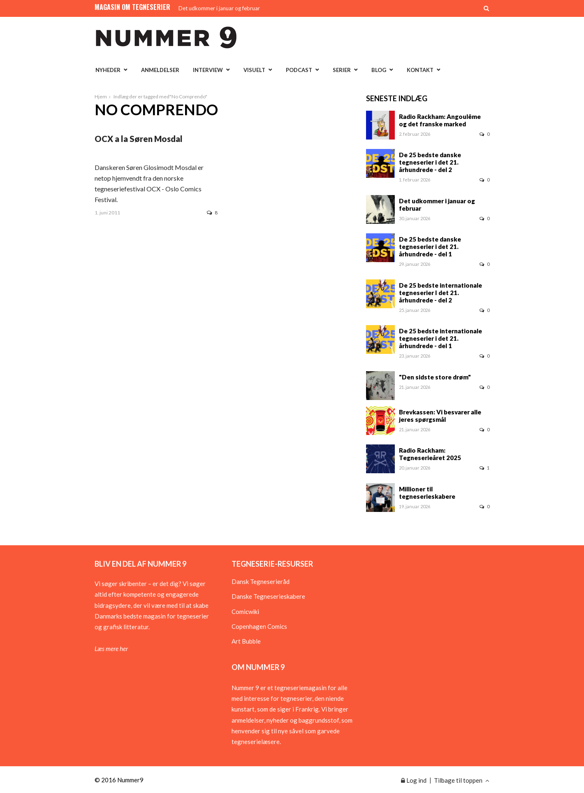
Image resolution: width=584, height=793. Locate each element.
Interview (208, 70)
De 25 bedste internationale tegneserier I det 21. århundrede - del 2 (440, 292)
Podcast (299, 70)
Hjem (101, 96)
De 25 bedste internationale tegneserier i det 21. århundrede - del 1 (440, 338)
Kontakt (420, 70)
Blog (378, 70)
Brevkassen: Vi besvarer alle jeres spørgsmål (440, 415)
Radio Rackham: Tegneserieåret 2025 (430, 453)
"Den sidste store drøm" (435, 377)
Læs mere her (111, 648)
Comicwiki (245, 611)
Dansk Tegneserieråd (261, 581)
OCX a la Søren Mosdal (139, 139)
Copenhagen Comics (259, 626)
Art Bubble (246, 641)
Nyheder (108, 70)
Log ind (413, 780)
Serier (342, 70)
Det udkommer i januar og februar (219, 8)
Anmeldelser (160, 70)
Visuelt (254, 70)
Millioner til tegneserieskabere (427, 492)
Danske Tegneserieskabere (268, 596)
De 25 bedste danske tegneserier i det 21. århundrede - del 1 (430, 246)
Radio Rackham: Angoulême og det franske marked (440, 120)
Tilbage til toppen (461, 780)
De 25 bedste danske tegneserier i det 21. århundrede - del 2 (430, 162)
